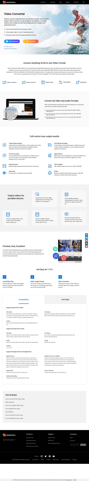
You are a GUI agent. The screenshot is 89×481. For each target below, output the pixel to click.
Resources (76, 2)
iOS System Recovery (31, 443)
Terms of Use (35, 459)
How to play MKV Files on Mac (13, 408)
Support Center (51, 437)
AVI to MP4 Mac (9, 412)
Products (43, 2)
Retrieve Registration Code (54, 443)
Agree (74, 479)
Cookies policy (69, 479)
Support (68, 2)
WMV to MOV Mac (10, 402)
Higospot (75, 459)
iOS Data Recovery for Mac (32, 446)
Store (60, 2)
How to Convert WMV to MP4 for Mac (14, 405)
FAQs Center (51, 440)
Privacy (42, 459)
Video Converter (30, 437)
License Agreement (65, 459)
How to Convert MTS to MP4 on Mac (14, 415)
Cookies (48, 459)
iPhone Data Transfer (31, 440)
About (71, 437)
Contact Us (72, 440)
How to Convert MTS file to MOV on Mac (15, 399)
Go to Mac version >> (9, 46)
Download (52, 2)
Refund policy (56, 459)
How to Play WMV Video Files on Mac (14, 418)
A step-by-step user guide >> (10, 48)
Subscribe (83, 444)
